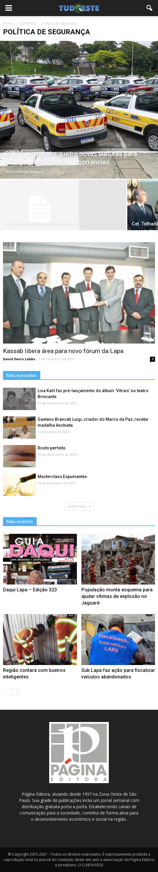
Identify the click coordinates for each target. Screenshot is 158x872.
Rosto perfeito (52, 448)
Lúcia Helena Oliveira (24, 171)
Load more (79, 506)
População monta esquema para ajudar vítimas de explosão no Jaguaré (117, 596)
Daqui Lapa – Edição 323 (30, 590)
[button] (149, 8)
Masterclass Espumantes (62, 476)
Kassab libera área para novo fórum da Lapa (63, 351)
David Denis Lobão (19, 359)
